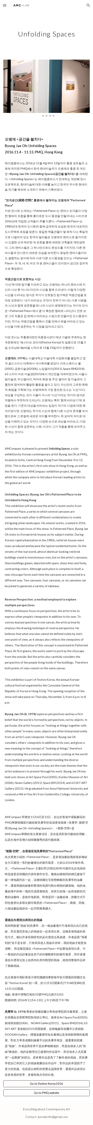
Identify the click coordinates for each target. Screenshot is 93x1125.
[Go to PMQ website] (46, 1092)
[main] (46, 33)
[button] (4, 5)
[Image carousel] (46, 88)
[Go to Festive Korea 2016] (46, 1083)
